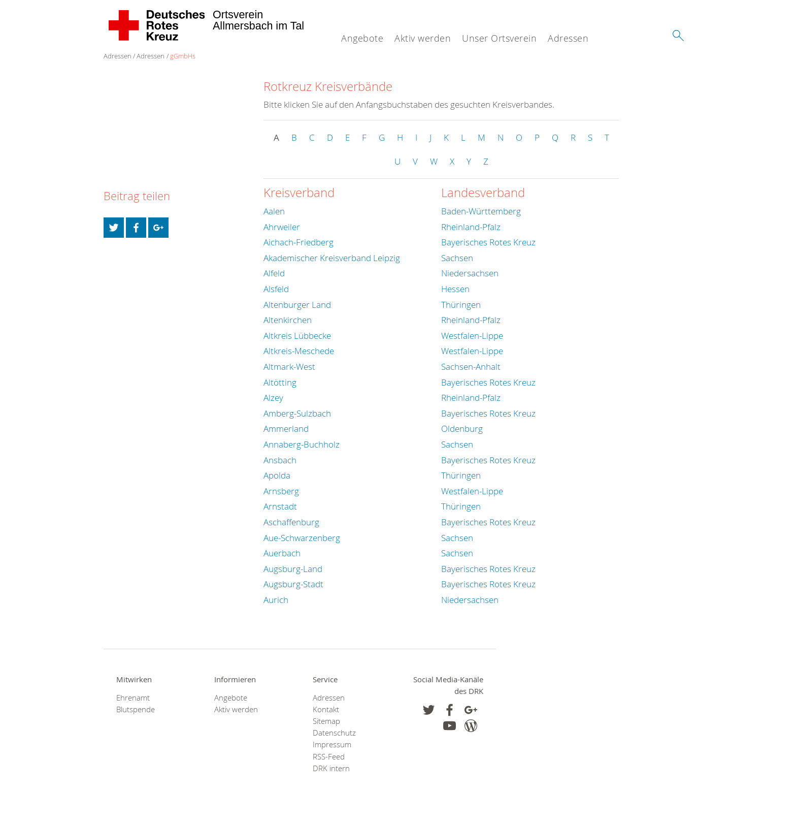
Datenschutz (334, 733)
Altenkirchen (287, 320)
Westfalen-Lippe (472, 335)
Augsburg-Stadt (293, 584)
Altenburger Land (297, 304)
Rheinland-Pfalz (471, 227)
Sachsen (457, 258)
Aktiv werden (422, 38)
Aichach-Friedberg (298, 242)
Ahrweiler (281, 227)
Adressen (568, 38)
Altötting (279, 382)
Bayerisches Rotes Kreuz (488, 242)
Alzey (273, 397)
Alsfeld (276, 289)
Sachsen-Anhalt (471, 366)
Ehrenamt (133, 698)
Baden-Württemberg (481, 211)
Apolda (276, 475)
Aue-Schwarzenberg (301, 538)
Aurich (275, 600)
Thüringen (461, 304)
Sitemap (326, 721)
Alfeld (274, 273)
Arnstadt (280, 506)
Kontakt (326, 709)
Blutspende (135, 709)
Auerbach (282, 553)
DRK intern (331, 768)
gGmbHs (182, 55)
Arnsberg (281, 491)
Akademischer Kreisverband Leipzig (331, 258)
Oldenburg (462, 428)
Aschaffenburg (291, 522)
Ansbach (279, 460)
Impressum (332, 744)
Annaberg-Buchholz (301, 444)
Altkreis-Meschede (298, 351)
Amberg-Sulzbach (297, 413)
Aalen (274, 211)
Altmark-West (289, 366)
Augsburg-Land (292, 569)
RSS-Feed (329, 757)
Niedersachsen (470, 273)
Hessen (455, 289)
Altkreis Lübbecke (297, 335)
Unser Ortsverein (499, 38)
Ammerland (286, 428)
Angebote (362, 38)
